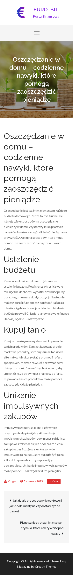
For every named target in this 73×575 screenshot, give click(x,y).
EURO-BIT (45, 10)
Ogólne (54, 481)
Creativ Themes (45, 566)
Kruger (12, 481)
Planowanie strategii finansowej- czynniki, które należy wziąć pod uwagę (41, 528)
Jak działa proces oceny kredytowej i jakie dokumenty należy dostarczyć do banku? (36, 506)
